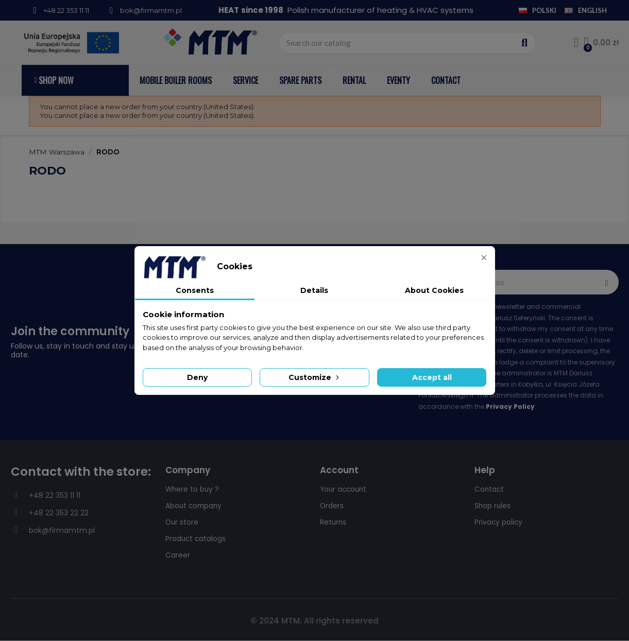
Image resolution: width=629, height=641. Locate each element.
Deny (197, 377)
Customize (314, 377)
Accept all (432, 377)
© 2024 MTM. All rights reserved (314, 620)
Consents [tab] (195, 290)
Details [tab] (314, 290)
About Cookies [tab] (434, 290)
